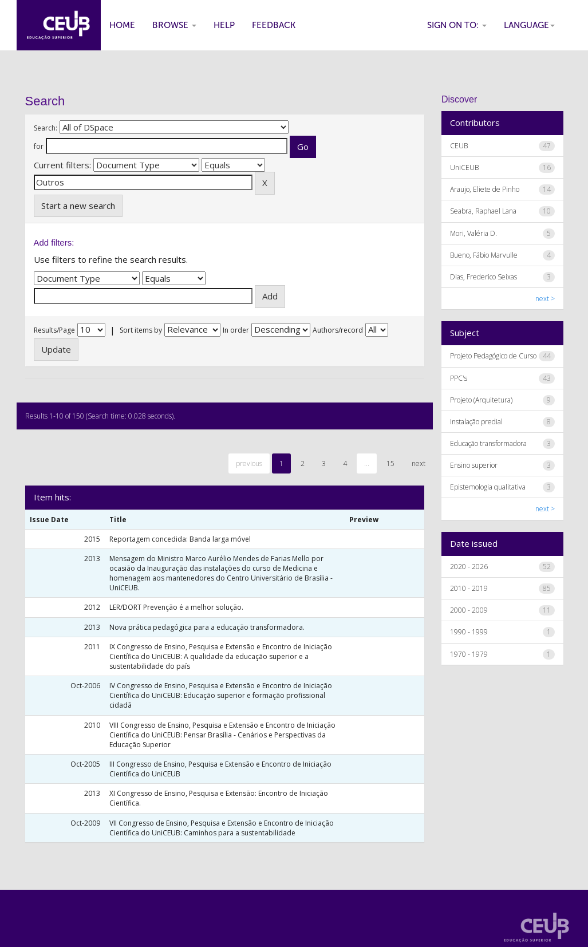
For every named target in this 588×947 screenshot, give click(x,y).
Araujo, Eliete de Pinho (484, 189)
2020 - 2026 (469, 566)
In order (236, 330)
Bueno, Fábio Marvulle (484, 255)
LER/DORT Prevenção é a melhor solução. (176, 607)
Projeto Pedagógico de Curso (493, 356)
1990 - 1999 (469, 632)
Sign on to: (457, 25)
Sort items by (141, 330)
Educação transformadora (488, 443)
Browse (174, 25)
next (418, 463)
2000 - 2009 (469, 610)
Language (529, 25)
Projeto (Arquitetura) (481, 400)
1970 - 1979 (469, 654)
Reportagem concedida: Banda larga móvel (180, 539)
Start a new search (78, 205)
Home (122, 25)
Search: (45, 128)
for (39, 146)
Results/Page (54, 330)
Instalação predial (476, 422)
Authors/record (338, 330)
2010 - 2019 (469, 588)
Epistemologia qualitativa (488, 487)
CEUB (459, 146)
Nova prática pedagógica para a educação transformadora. (207, 627)
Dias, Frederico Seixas (483, 277)
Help (224, 25)
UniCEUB (464, 167)
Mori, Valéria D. (473, 233)
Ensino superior (474, 465)
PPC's (458, 378)
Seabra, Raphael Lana (483, 211)
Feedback (273, 25)
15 (390, 463)
